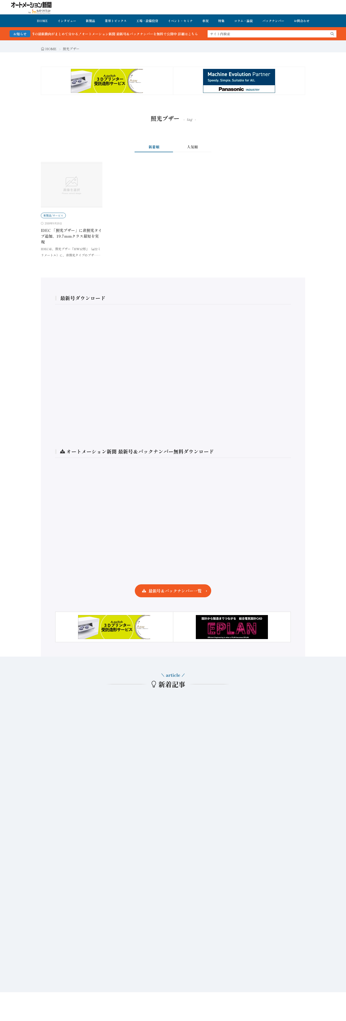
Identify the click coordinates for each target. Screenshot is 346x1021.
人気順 (192, 146)
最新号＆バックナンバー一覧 (175, 591)
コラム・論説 (243, 20)
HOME (42, 20)
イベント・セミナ (180, 20)
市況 (205, 20)
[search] (332, 33)
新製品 (90, 20)
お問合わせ (301, 20)
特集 (221, 20)
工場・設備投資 (147, 20)
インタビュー (66, 20)
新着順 (153, 146)
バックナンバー (273, 20)
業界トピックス (116, 20)
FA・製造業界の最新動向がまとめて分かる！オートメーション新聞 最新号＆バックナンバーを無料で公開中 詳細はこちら (112, 33)
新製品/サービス (53, 215)
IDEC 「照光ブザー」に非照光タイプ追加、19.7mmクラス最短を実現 (71, 236)
